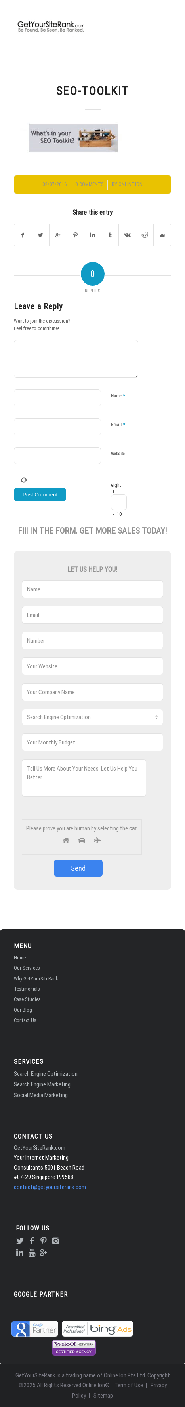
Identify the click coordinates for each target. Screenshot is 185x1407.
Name (118, 395)
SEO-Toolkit (92, 91)
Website (118, 453)
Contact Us (25, 1020)
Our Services (27, 968)
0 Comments (89, 184)
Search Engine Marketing (42, 1084)
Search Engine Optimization (46, 1073)
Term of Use (128, 1385)
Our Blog (23, 1009)
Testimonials (27, 988)
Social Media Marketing (41, 1095)
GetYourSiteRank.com (39, 1147)
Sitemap (103, 1395)
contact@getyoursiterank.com (50, 1187)
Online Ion (130, 184)
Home (20, 957)
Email (118, 424)
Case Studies (27, 999)
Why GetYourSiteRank (36, 978)
